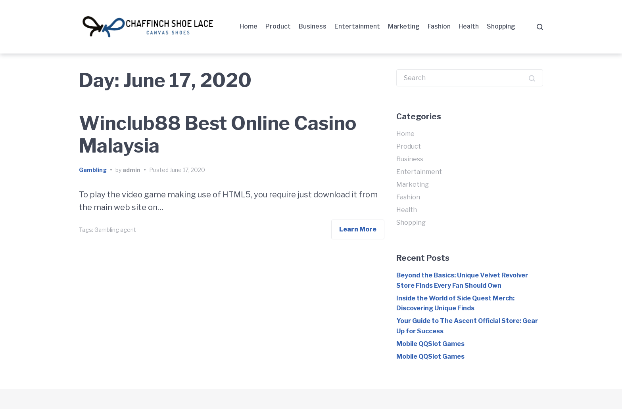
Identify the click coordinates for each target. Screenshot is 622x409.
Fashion (439, 26)
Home (248, 26)
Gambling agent (115, 229)
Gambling (93, 169)
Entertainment (357, 26)
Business (312, 26)
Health (469, 26)
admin (131, 169)
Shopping (501, 26)
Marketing (404, 26)
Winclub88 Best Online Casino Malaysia (217, 135)
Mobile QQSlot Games (430, 344)
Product (278, 26)
